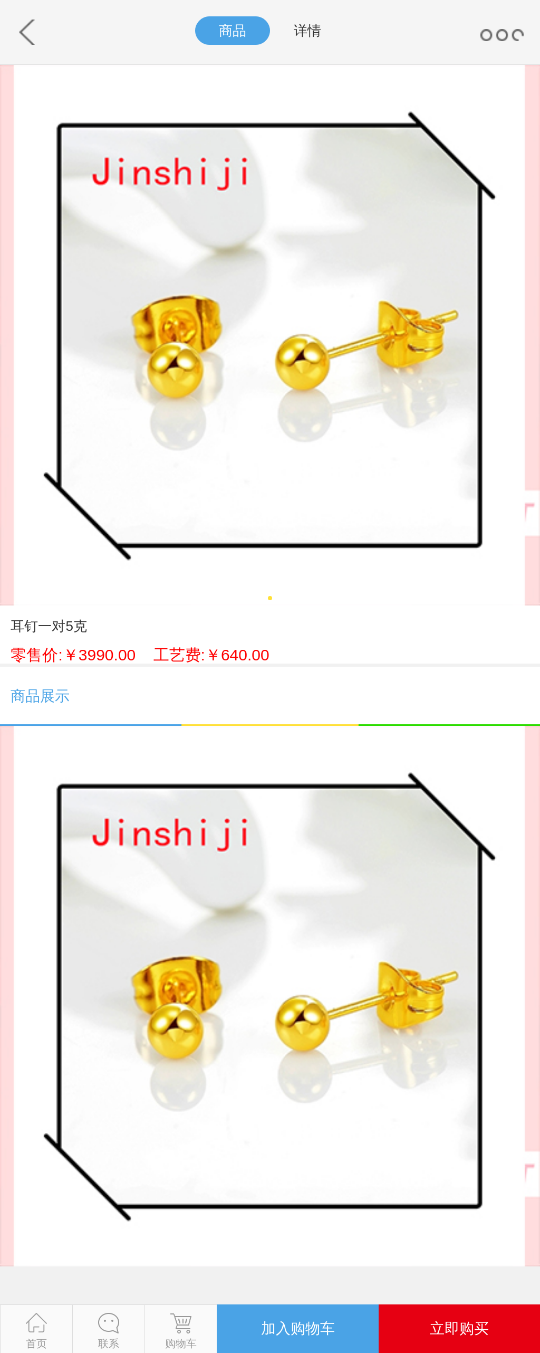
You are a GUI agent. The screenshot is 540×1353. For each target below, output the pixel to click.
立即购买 (459, 1328)
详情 (307, 31)
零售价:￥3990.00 (140, 655)
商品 (232, 31)
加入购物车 (298, 1328)
